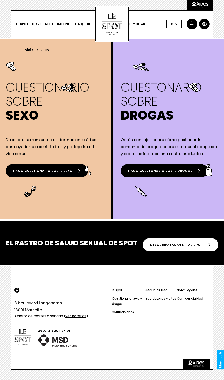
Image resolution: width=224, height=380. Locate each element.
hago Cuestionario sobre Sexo (46, 170)
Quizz (37, 24)
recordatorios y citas (160, 298)
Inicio (28, 49)
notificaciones (58, 24)
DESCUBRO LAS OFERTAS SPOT (180, 244)
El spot (22, 24)
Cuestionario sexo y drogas (127, 301)
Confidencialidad (190, 298)
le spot (117, 290)
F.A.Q (79, 24)
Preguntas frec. (156, 290)
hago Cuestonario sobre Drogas (164, 170)
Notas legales (187, 290)
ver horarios (75, 315)
